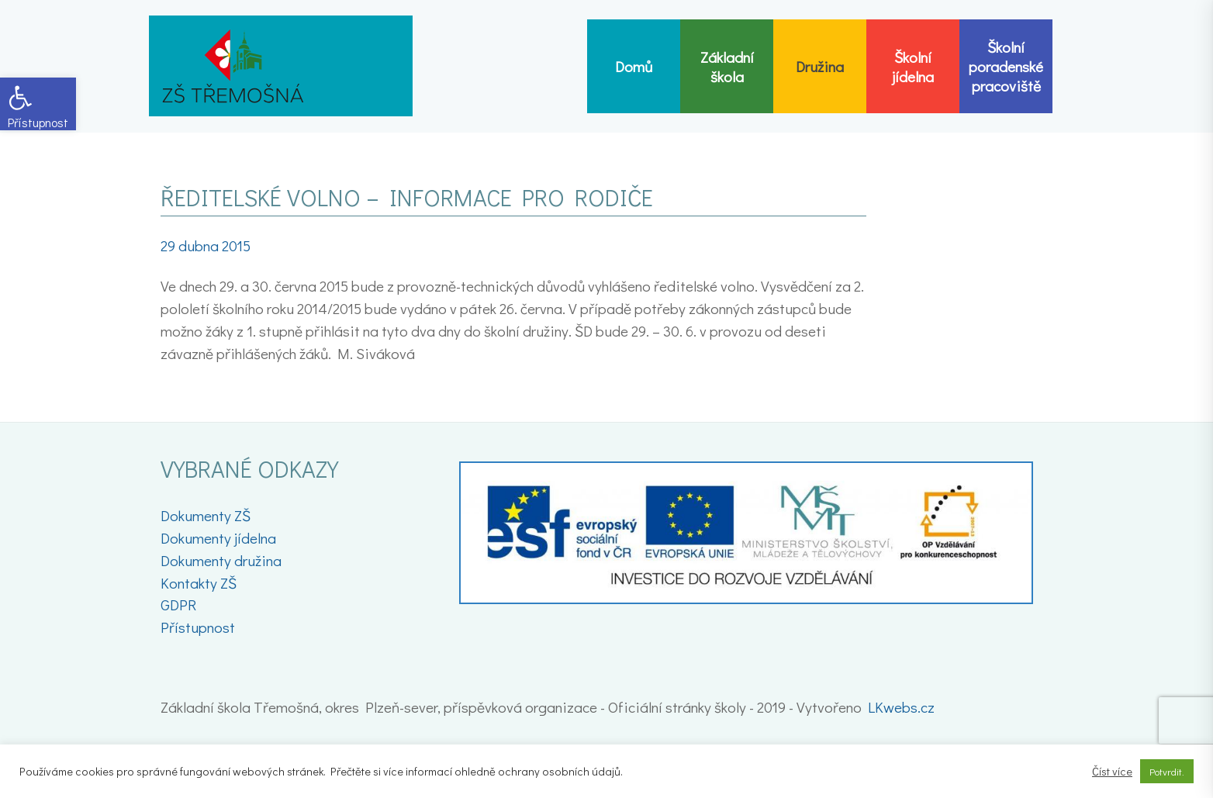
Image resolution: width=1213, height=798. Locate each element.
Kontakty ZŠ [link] (199, 582)
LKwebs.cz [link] (901, 707)
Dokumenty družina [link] (221, 560)
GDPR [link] (178, 604)
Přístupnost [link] (198, 627)
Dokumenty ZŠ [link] (206, 515)
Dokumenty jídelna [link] (218, 538)
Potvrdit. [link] (1166, 771)
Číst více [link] (1112, 772)
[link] (38, 104)
